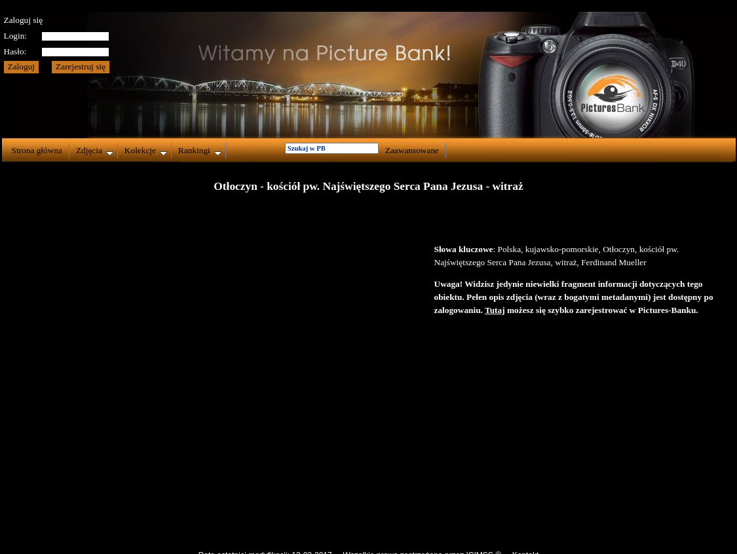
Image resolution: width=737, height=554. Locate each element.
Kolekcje (145, 150)
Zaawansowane (412, 150)
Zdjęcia (94, 150)
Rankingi (199, 150)
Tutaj (495, 310)
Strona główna (37, 150)
